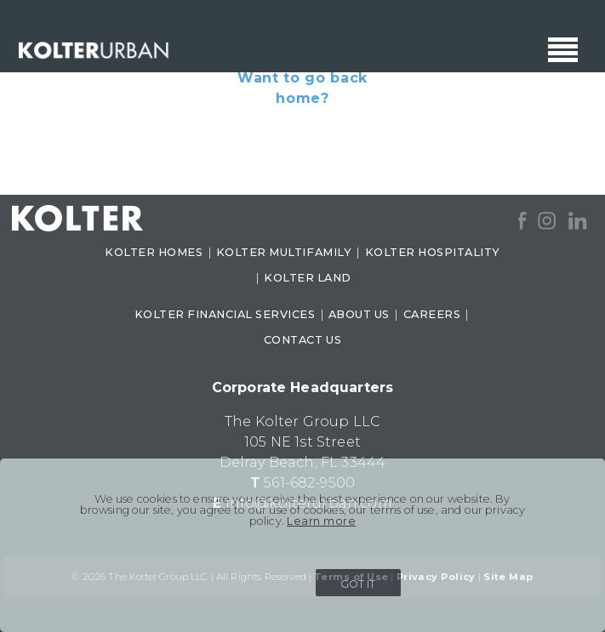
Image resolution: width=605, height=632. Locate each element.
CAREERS (432, 314)
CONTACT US (302, 339)
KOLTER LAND (307, 277)
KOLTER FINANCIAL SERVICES (225, 314)
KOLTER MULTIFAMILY (283, 252)
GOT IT (357, 584)
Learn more (321, 521)
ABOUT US (359, 314)
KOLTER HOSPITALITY (432, 252)
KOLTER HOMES (154, 252)
